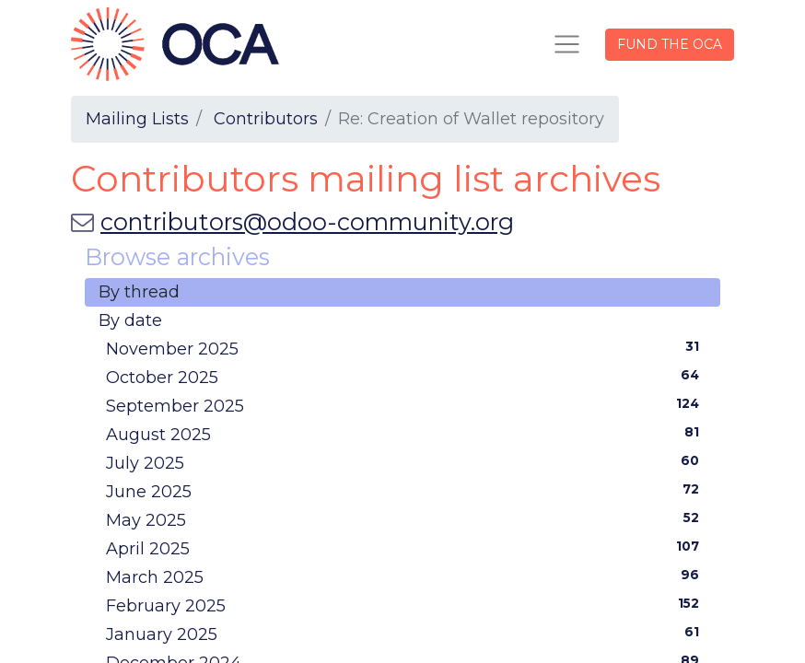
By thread (139, 292)
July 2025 (406, 462)
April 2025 (406, 548)
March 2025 (406, 576)
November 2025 (406, 348)
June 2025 (406, 491)
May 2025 (406, 519)
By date (130, 320)
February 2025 (406, 605)
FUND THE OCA (669, 44)
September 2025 (406, 405)
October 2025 (406, 377)
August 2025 (406, 434)
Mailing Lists (137, 119)
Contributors (266, 119)
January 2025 (406, 633)
